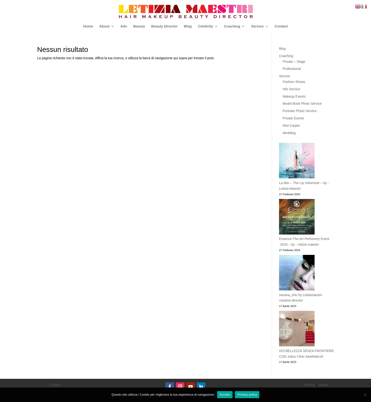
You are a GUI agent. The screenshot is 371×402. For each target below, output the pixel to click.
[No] (365, 394)
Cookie (323, 385)
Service (257, 26)
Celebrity (205, 26)
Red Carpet (291, 125)
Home (88, 26)
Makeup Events (294, 96)
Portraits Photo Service (299, 111)
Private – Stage (294, 61)
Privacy (309, 385)
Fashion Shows (294, 82)
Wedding (289, 133)
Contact (281, 26)
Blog (188, 26)
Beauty (139, 26)
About (104, 26)
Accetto (225, 394)
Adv (123, 26)
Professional (292, 69)
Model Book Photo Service (302, 103)
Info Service (291, 89)
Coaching (232, 26)
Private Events (293, 118)
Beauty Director (164, 26)
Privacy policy (247, 394)
